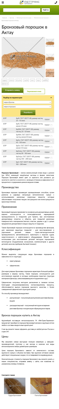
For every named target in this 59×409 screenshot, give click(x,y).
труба (26, 80)
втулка (18, 80)
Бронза (12, 17)
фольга (5, 84)
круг (38, 80)
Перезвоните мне (34, 91)
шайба (45, 80)
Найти (46, 10)
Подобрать (28, 112)
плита (11, 80)
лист (32, 80)
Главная (4, 17)
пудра (4, 80)
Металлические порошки (41, 17)
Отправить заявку (12, 90)
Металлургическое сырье (24, 17)
